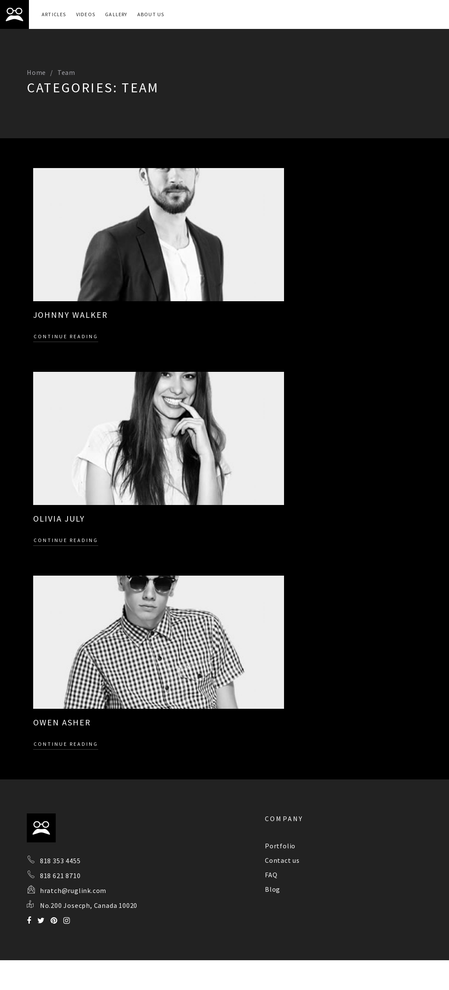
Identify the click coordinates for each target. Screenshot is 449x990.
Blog (272, 889)
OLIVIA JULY (59, 518)
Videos (85, 14)
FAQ (271, 874)
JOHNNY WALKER (70, 314)
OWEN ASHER (62, 722)
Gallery (116, 14)
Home (36, 72)
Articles (54, 14)
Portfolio (280, 846)
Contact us (282, 860)
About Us (151, 14)
